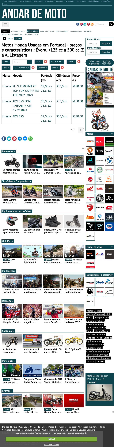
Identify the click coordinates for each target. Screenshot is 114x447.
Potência (43, 67)
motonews (87, 31)
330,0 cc (61, 86)
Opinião (33, 427)
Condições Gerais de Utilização (82, 429)
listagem (18, 38)
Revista (102, 427)
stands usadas (75, 31)
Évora (55, 67)
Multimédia (9, 270)
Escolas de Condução (98, 354)
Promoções (72, 427)
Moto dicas (8, 360)
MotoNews (8, 151)
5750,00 (77, 116)
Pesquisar (106, 43)
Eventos (7, 390)
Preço (6, 67)
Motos (51, 427)
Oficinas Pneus (94, 337)
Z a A (38, 62)
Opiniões (7, 241)
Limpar (5, 62)
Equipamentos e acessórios (17, 211)
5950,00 (77, 86)
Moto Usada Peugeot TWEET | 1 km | (100, 387)
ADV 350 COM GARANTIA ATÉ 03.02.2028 (22, 105)
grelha (10, 38)
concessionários (62, 31)
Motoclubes (93, 358)
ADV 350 (18, 116)
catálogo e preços (18, 31)
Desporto (7, 300)
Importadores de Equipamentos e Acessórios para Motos (97, 348)
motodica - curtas (32, 34)
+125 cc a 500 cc (22, 67)
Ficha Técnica (17, 429)
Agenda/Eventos (95, 314)
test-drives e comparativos (12, 34)
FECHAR (51, 439)
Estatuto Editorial (32, 429)
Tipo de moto (56, 62)
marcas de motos (47, 31)
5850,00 (77, 101)
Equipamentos (60, 427)
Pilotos (90, 361)
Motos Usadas (94, 310)
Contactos (6, 429)
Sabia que (8, 330)
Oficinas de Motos (96, 334)
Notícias (13, 427)
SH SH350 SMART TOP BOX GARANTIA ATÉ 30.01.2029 (25, 90)
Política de (51, 444)
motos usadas (32, 31)
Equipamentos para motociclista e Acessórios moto (97, 321)
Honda (71, 62)
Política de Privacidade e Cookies (55, 429)
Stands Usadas (102, 330)
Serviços (100, 361)
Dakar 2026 (23, 427)
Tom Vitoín (42, 427)
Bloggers (105, 358)
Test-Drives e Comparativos (16, 181)
